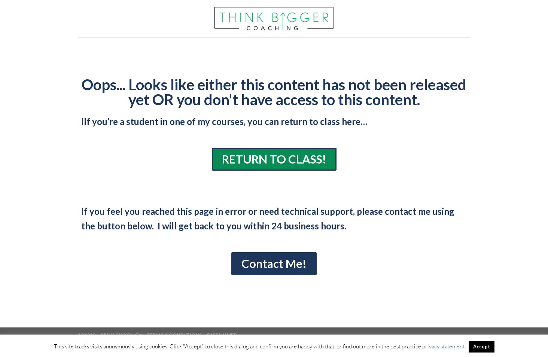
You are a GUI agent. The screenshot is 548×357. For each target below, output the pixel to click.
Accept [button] (481, 347)
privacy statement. (444, 346)
